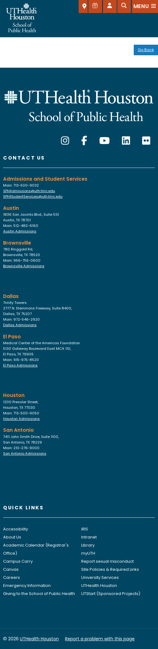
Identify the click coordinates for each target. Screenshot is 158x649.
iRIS (84, 529)
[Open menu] (145, 6)
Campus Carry (18, 561)
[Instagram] (65, 140)
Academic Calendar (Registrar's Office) (36, 549)
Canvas (11, 569)
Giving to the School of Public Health (39, 594)
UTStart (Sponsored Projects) (110, 594)
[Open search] (124, 6)
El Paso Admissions (20, 365)
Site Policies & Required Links (110, 569)
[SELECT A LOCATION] (83, 6)
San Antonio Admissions (24, 453)
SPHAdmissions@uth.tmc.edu (29, 190)
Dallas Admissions (20, 324)
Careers (11, 577)
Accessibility (15, 529)
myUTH (88, 553)
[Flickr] (146, 140)
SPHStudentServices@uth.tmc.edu (33, 196)
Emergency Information (27, 585)
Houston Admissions (21, 418)
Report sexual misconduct (107, 561)
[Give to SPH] (95, 6)
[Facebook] (84, 140)
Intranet (89, 537)
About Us (12, 537)
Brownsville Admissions (23, 266)
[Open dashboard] (110, 6)
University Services (100, 577)
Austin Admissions (19, 231)
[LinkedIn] (126, 140)
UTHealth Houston (99, 585)
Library (88, 545)
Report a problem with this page (100, 639)
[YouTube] (104, 140)
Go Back (146, 49)
